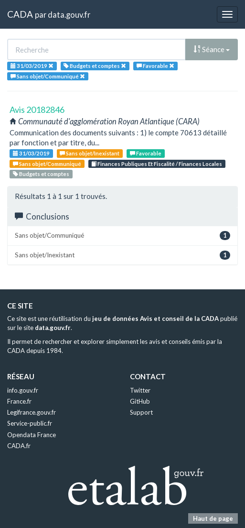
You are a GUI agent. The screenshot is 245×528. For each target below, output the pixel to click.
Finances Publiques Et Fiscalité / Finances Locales (156, 164)
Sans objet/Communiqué (47, 164)
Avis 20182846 (37, 109)
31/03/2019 (31, 153)
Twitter (140, 390)
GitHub (140, 401)
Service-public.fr (29, 423)
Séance (211, 49)
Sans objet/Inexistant (89, 153)
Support (141, 412)
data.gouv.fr (69, 14)
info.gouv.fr (22, 390)
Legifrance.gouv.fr (31, 412)
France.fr (19, 401)
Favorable (145, 153)
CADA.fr (19, 446)
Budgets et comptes (41, 174)
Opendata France (31, 435)
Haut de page (213, 518)
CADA (20, 14)
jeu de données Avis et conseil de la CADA (155, 318)
